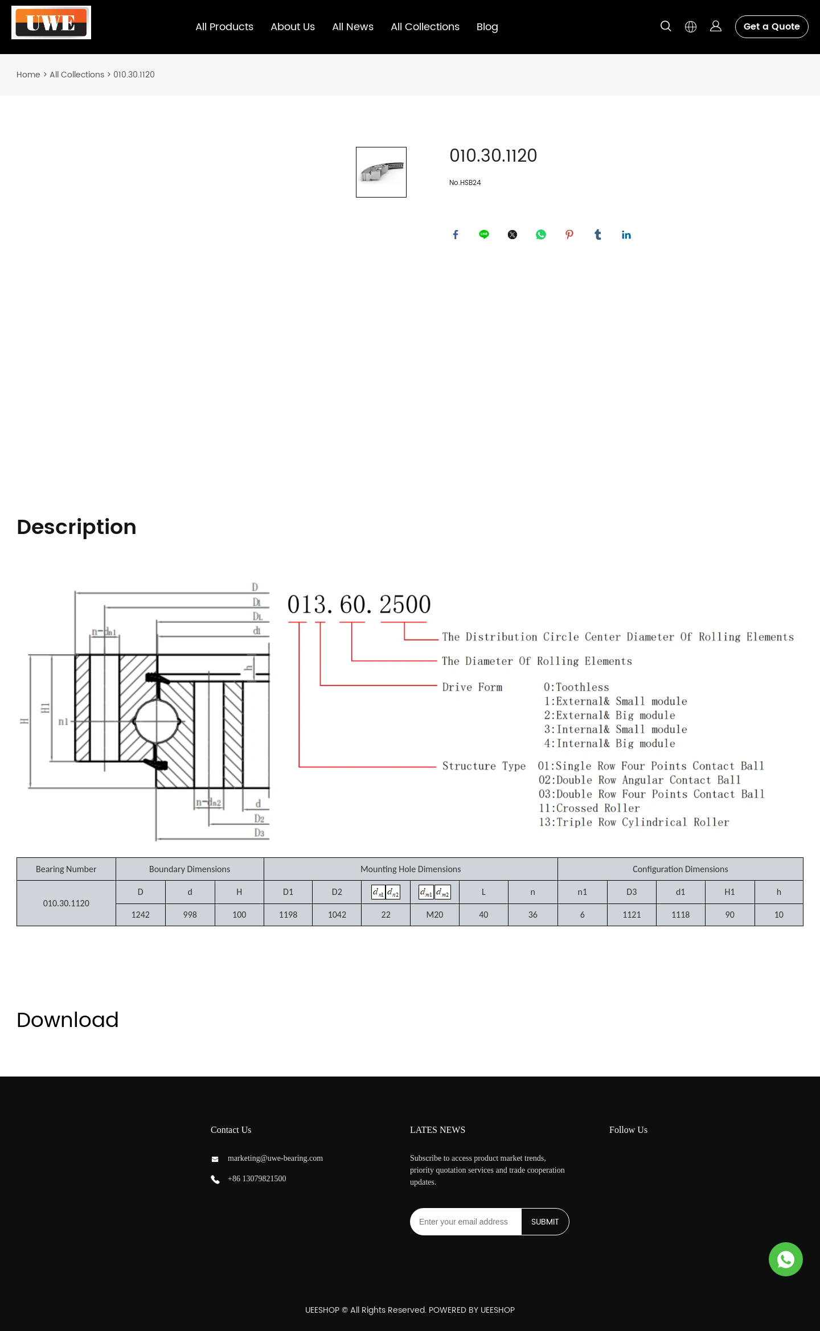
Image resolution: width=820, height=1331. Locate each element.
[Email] (465, 1221)
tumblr (600, 236)
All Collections (425, 27)
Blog (487, 27)
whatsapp (543, 236)
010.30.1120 (134, 74)
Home (28, 74)
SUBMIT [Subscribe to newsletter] (545, 1222)
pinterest (571, 236)
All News (353, 27)
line (486, 236)
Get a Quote (772, 26)
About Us (292, 27)
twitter (514, 236)
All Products (224, 27)
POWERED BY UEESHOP (472, 1310)
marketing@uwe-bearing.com (275, 1158)
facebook (457, 236)
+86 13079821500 (257, 1178)
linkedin (628, 236)
